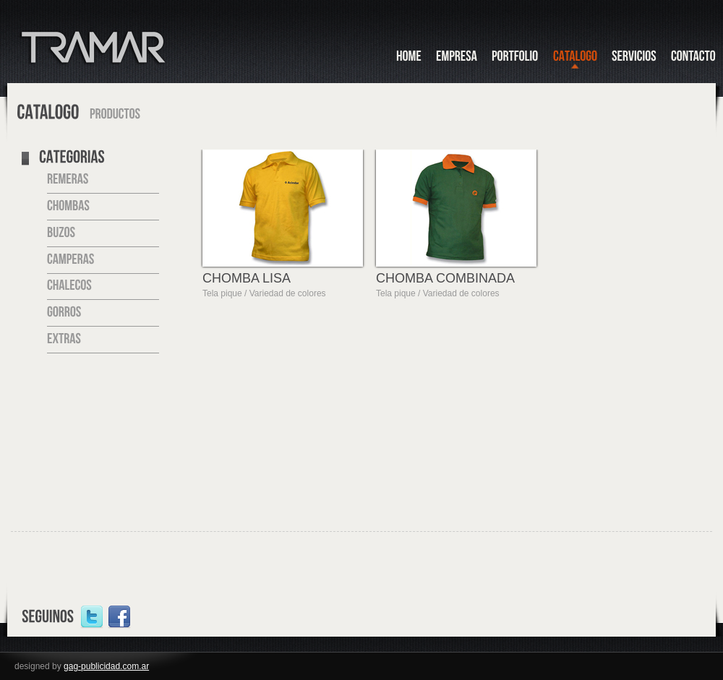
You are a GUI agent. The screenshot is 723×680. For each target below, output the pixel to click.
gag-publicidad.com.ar (106, 666)
